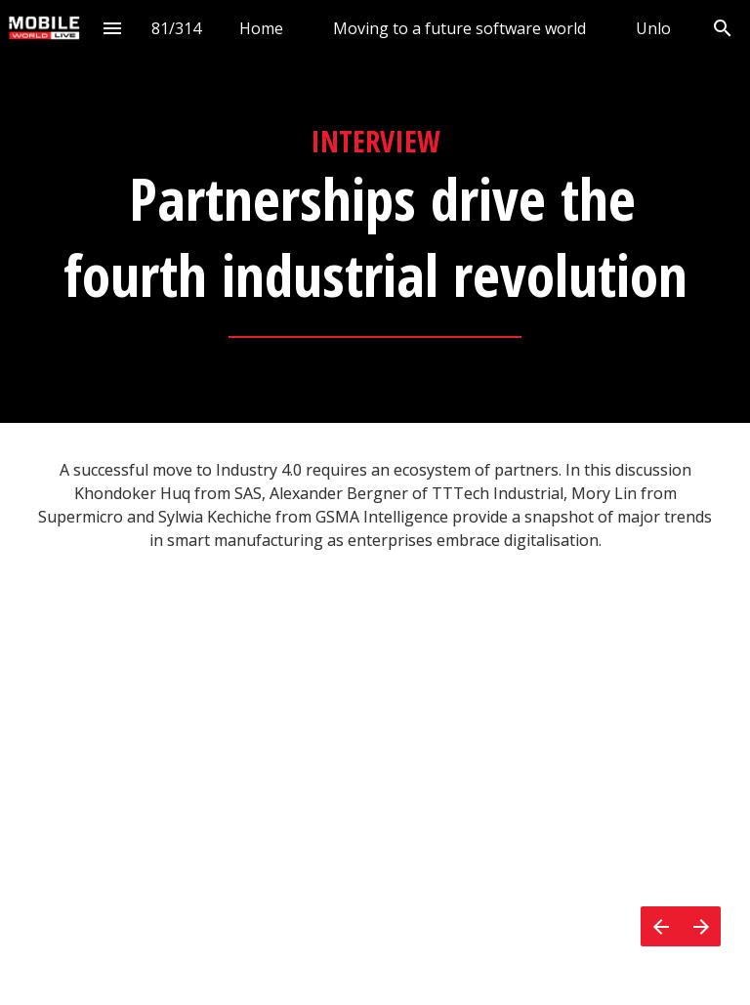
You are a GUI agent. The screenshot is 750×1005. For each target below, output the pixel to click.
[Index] (113, 28)
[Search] (722, 28)
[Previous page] (661, 926)
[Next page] (701, 926)
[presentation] (375, 211)
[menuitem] (261, 28)
